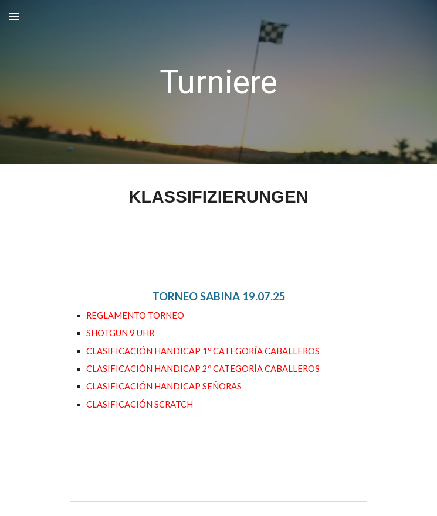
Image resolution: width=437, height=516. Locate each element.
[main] (218, 82)
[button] (14, 16)
